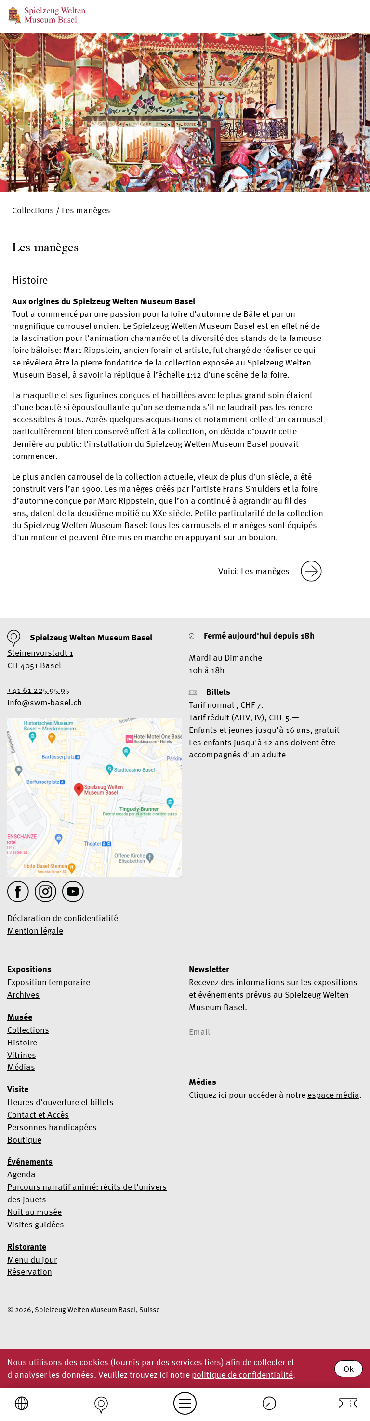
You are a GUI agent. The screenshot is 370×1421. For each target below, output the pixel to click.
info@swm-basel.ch (44, 702)
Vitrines (21, 1055)
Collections (33, 210)
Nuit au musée (34, 1212)
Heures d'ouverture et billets (60, 1102)
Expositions (29, 969)
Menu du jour (32, 1259)
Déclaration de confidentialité (62, 918)
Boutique (24, 1139)
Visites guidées (35, 1224)
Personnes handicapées (52, 1127)
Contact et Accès (38, 1114)
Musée (19, 1017)
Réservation (29, 1271)
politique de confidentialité (242, 1374)
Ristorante (26, 1246)
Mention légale (35, 931)
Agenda (21, 1174)
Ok (349, 1369)
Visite (17, 1089)
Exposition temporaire (48, 982)
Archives (23, 995)
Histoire (22, 1042)
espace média (333, 1095)
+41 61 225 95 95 (38, 690)
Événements (30, 1162)
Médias (21, 1067)
